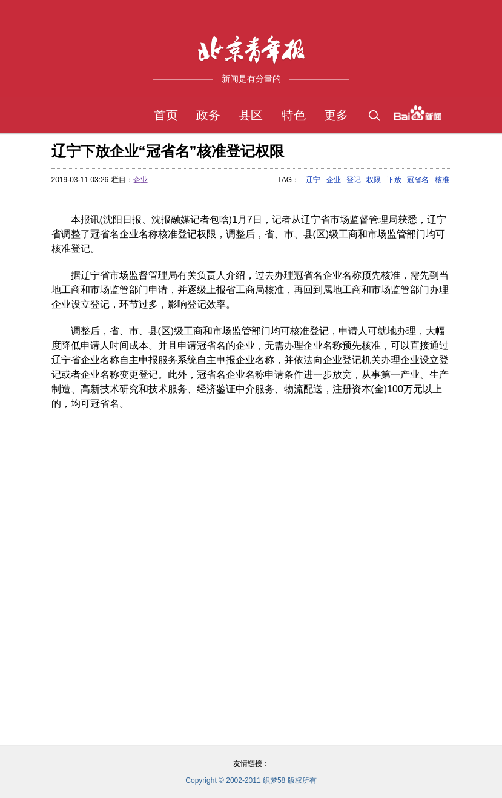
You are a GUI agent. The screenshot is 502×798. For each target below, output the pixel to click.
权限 (373, 180)
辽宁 (313, 180)
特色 (294, 115)
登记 (353, 180)
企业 (140, 180)
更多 (336, 115)
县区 (251, 115)
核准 (442, 180)
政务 (208, 115)
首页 (166, 115)
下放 (394, 180)
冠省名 (418, 180)
